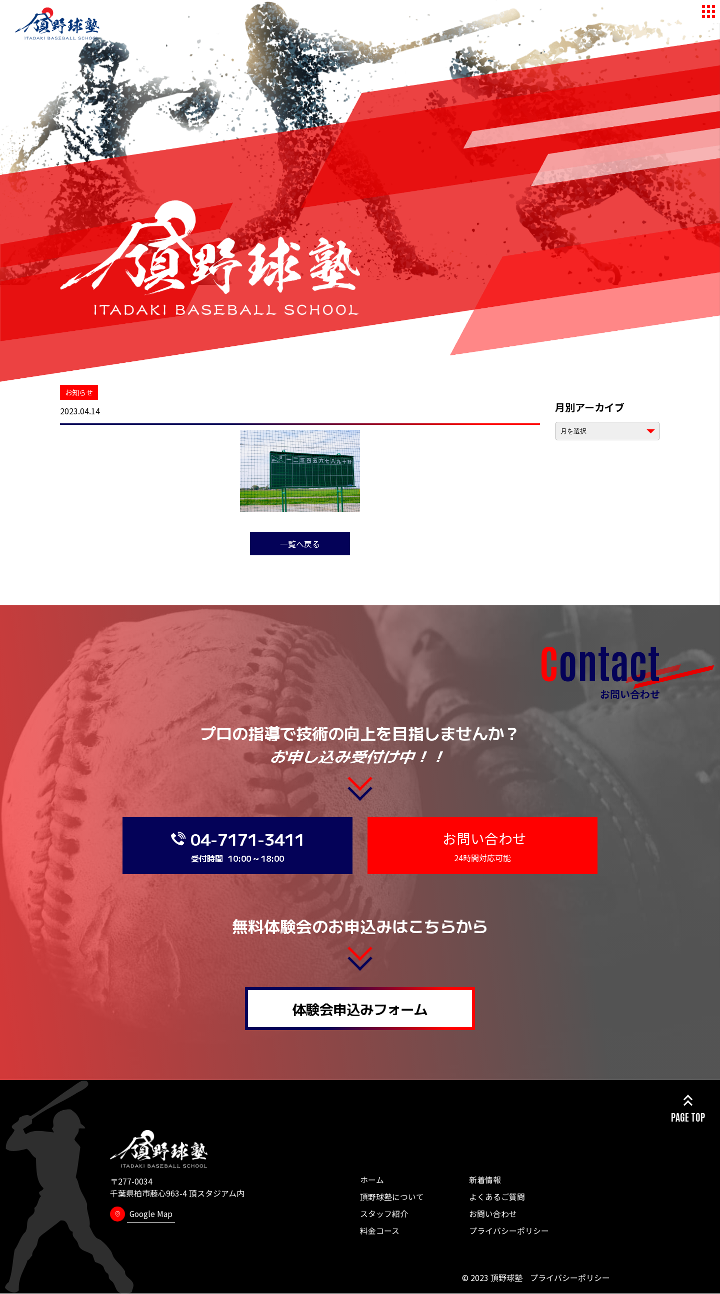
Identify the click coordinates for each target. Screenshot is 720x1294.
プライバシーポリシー (509, 1231)
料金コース (380, 1231)
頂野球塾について (392, 1197)
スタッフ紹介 (384, 1214)
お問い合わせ (493, 1214)
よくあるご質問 (497, 1197)
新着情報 (485, 1180)
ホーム (372, 1180)
